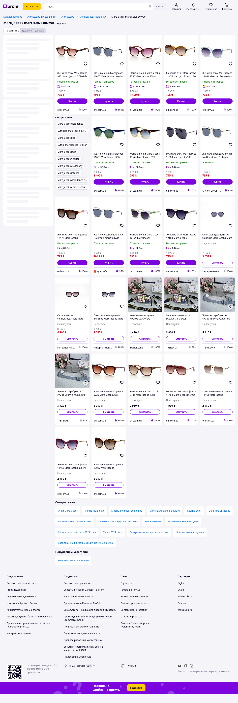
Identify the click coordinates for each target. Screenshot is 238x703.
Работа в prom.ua (130, 599)
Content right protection (134, 619)
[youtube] (180, 675)
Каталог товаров (12, 16)
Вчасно (182, 612)
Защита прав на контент (134, 612)
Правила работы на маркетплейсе (83, 649)
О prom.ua (126, 592)
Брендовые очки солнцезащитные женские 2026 (85, 552)
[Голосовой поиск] (150, 6)
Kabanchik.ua (185, 605)
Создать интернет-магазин (79, 599)
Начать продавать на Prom (79, 605)
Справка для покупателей (21, 592)
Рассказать (136, 697)
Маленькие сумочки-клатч (165, 520)
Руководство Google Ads (77, 666)
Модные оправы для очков (126, 520)
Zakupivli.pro (185, 619)
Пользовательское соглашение (81, 636)
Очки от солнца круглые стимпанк (118, 530)
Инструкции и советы (19, 642)
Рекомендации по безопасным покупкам (30, 625)
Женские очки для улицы (190, 541)
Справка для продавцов (77, 592)
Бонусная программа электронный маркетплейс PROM (84, 657)
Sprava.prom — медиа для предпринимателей (90, 619)
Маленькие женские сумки (183, 530)
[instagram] (192, 675)
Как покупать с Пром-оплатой (24, 619)
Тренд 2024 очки (112, 541)
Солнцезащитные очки (93, 16)
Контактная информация (135, 605)
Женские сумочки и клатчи (73, 569)
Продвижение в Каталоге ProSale (82, 612)
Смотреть (217, 262)
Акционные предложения (21, 605)
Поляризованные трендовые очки (148, 541)
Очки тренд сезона (219, 520)
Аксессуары (68, 16)
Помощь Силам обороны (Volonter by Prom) (135, 634)
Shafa (181, 599)
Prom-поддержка (16, 599)
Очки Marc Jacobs (68, 520)
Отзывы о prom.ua (131, 625)
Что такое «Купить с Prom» (22, 612)
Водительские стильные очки (75, 530)
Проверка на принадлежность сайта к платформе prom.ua (28, 634)
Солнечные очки (94, 520)
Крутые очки (194, 520)
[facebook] (186, 675)
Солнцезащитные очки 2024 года (77, 541)
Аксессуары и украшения (41, 16)
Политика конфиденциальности (82, 642)
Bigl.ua (181, 592)
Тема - (77, 675)
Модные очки (153, 530)
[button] (72, 101)
